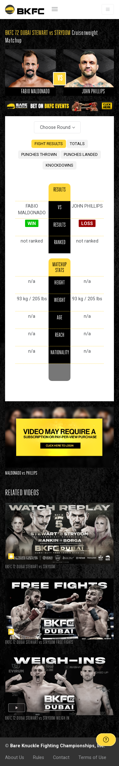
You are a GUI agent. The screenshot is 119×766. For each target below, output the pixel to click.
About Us (14, 757)
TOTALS (77, 143)
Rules (38, 757)
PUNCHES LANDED (81, 154)
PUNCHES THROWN (39, 154)
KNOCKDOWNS (59, 165)
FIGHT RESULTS (49, 143)
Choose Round (55, 127)
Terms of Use (92, 757)
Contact (61, 757)
